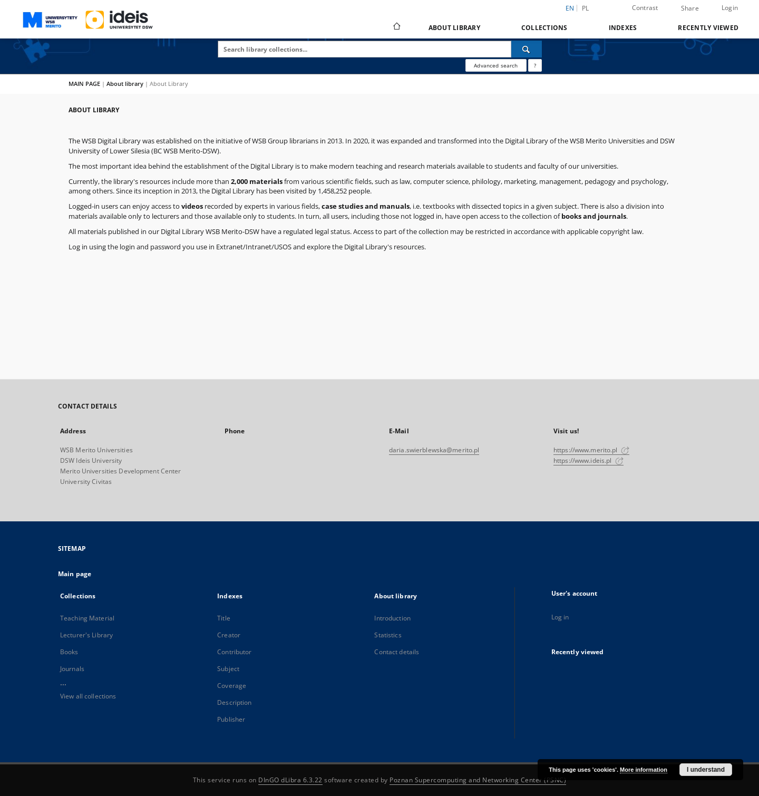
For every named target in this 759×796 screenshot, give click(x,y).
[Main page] (396, 27)
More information (643, 769)
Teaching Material (87, 618)
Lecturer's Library (86, 634)
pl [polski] (585, 8)
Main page (74, 573)
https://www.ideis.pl (588, 460)
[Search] (526, 49)
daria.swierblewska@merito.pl (434, 449)
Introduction (392, 618)
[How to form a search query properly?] (535, 65)
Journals (72, 668)
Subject (228, 668)
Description (234, 702)
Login (730, 7)
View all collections (88, 696)
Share (690, 8)
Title (223, 618)
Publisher (231, 719)
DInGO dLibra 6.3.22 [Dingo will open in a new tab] (290, 779)
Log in (560, 617)
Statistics (387, 634)
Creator (228, 634)
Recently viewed (708, 27)
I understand (706, 769)
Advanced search (496, 65)
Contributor (234, 651)
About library (454, 27)
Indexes (623, 27)
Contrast (645, 7)
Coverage (231, 685)
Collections (544, 27)
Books (69, 651)
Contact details (396, 651)
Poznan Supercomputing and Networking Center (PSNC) (478, 779)
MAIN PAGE (84, 84)
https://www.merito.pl (591, 449)
